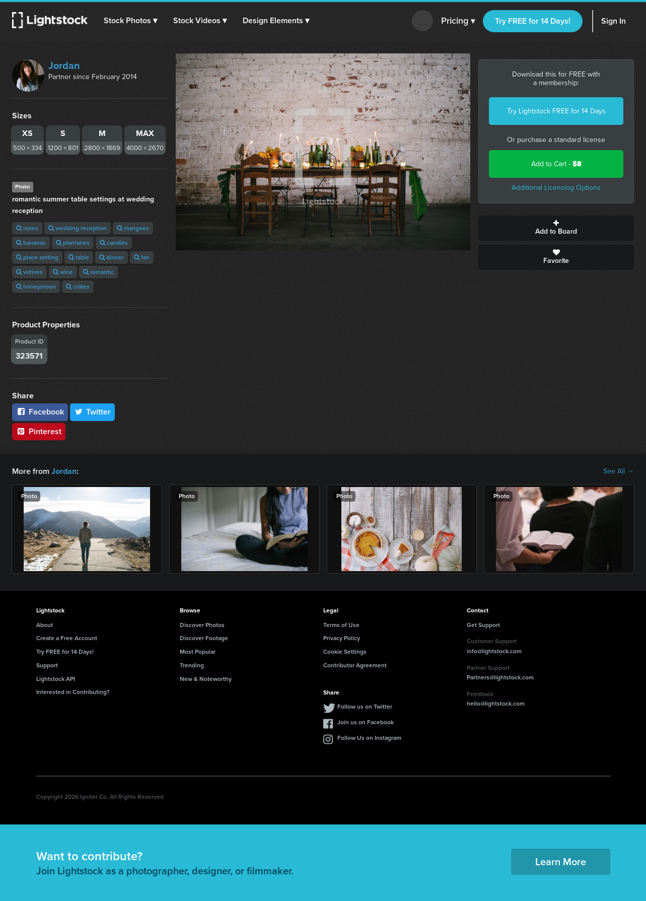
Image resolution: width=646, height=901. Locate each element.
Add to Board (556, 228)
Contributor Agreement (355, 665)
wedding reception (77, 228)
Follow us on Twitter (364, 706)
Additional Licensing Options (556, 187)
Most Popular (198, 651)
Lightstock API (55, 678)
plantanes (73, 242)
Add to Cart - (556, 164)
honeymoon (36, 286)
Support (47, 665)
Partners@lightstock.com (500, 677)
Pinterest (38, 431)
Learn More (560, 861)
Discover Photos (202, 624)
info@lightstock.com (494, 651)
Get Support (483, 624)
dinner (111, 257)
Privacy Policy (341, 638)
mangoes (133, 228)
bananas (31, 242)
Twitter (92, 412)
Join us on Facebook (365, 722)
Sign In (613, 21)
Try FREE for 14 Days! (532, 21)
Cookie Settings (345, 651)
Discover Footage (204, 638)
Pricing (458, 21)
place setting (37, 257)
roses (27, 228)
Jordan (64, 65)
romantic (98, 271)
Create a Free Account (66, 638)
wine (63, 271)
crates (78, 286)
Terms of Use (341, 624)
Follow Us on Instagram (369, 737)
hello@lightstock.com (496, 703)
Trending (192, 665)
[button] (130, 20)
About (44, 624)
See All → (618, 471)
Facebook (40, 412)
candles (114, 242)
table (78, 257)
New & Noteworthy (206, 678)
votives (29, 271)
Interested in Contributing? (73, 692)
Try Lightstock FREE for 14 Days (556, 111)
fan (142, 257)
